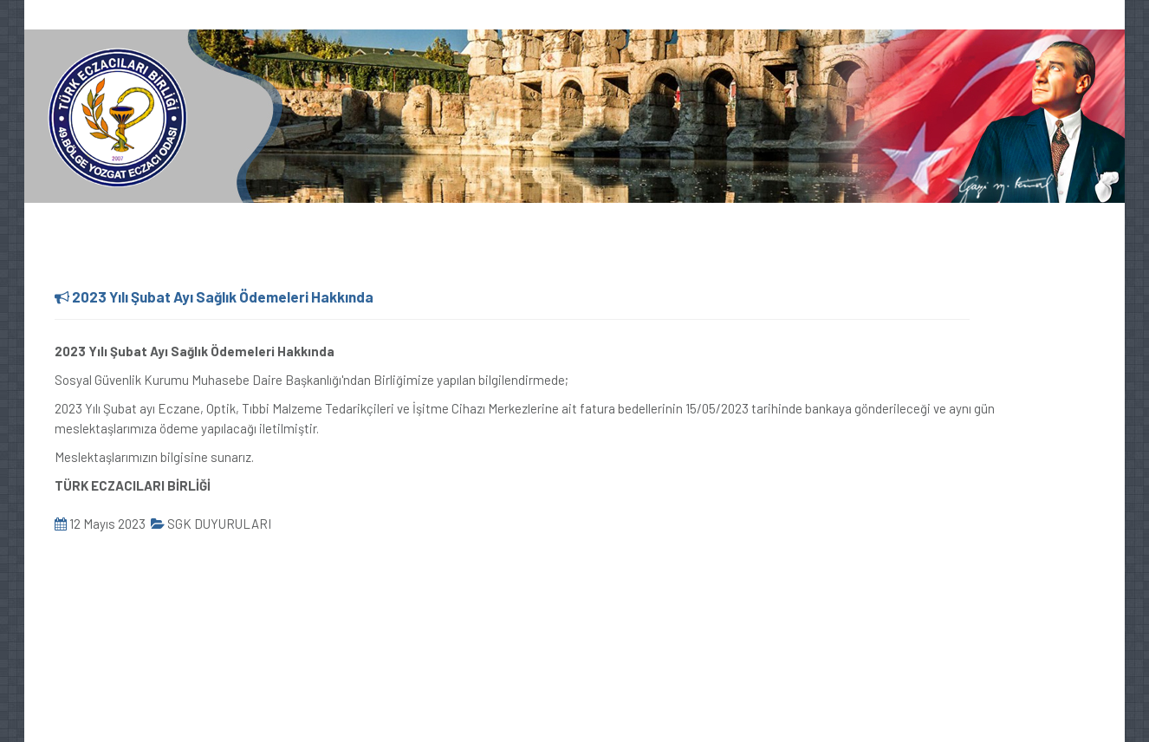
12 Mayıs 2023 (100, 523)
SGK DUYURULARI (211, 523)
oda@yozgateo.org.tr (204, 16)
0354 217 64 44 (78, 16)
